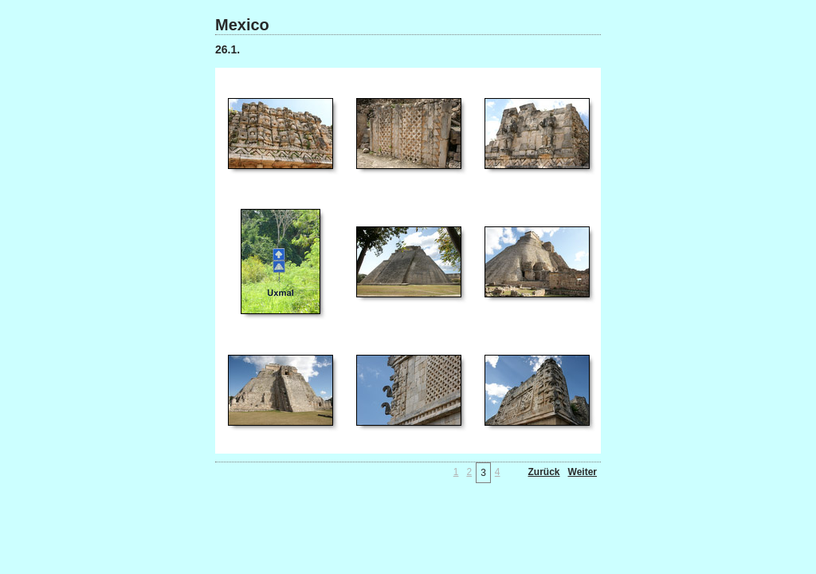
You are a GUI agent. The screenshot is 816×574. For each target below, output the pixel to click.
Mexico (242, 24)
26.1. (227, 49)
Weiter (582, 472)
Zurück (544, 472)
